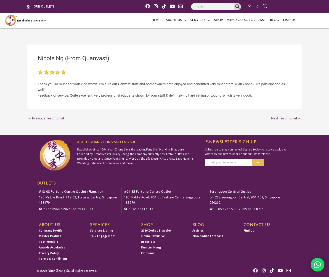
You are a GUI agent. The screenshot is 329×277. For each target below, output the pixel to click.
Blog (274, 20)
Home (157, 20)
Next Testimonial (286, 118)
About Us (176, 20)
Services (200, 20)
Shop (218, 20)
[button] (317, 265)
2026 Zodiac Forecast (246, 20)
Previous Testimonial (46, 118)
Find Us (289, 20)
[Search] (237, 6)
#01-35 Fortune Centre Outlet (148, 191)
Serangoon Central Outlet (230, 191)
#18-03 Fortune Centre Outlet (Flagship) (71, 191)
